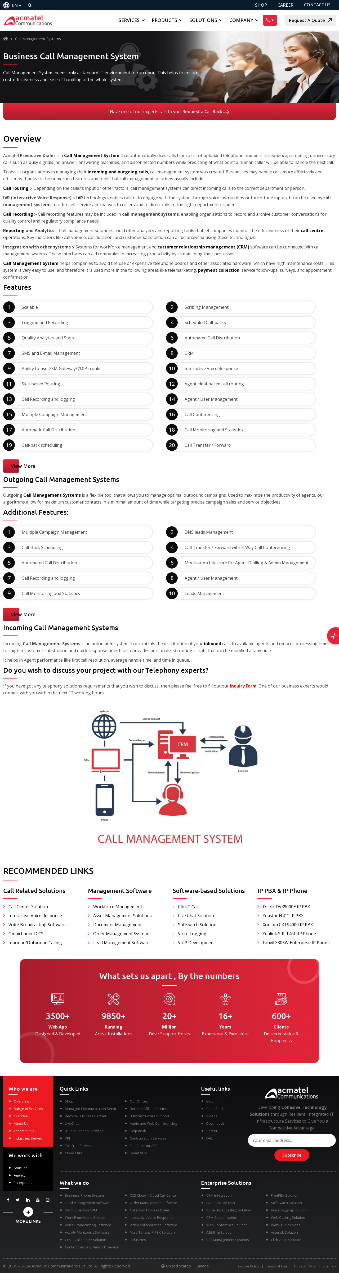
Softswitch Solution (197, 925)
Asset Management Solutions (122, 916)
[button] (28, 1212)
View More (23, 466)
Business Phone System (84, 1195)
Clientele (21, 1116)
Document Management (117, 925)
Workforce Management (117, 907)
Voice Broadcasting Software (37, 925)
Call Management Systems (227, 1239)
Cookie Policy (246, 1266)
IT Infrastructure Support (149, 1116)
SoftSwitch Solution (286, 1202)
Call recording (18, 214)
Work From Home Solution (85, 1217)
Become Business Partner (85, 1116)
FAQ (209, 1138)
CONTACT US (317, 5)
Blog (209, 1101)
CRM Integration (219, 1195)
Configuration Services (148, 1138)
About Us (21, 1123)
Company (241, 20)
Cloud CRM (73, 1153)
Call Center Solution (28, 907)
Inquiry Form (243, 686)
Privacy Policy (304, 1266)
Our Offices (139, 1101)
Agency (19, 1175)
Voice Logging (192, 934)
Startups (21, 1167)
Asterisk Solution (284, 1232)
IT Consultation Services (84, 1130)
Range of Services (28, 1108)
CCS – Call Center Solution (85, 1239)
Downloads (215, 1123)
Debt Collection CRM (81, 1210)
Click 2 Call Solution (286, 1239)
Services (129, 20)
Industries (138, 1239)
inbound (212, 644)
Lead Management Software (121, 942)
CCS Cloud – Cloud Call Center (153, 1195)
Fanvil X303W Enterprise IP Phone (296, 942)
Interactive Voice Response (35, 916)
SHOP (260, 5)
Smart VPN (138, 1153)
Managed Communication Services (93, 1108)
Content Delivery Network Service (92, 1247)
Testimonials (24, 1130)
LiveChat (72, 1123)
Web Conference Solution (227, 1225)
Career (211, 1130)
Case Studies (217, 1108)
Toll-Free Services (79, 1145)
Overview (21, 1101)
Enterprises (23, 1182)
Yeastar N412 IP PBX (283, 916)
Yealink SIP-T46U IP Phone (289, 934)
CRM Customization (221, 1217)
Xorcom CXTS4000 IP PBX (288, 925)
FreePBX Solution (284, 1195)
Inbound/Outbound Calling (35, 942)
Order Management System (120, 934)
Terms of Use (275, 1266)
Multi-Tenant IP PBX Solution (152, 1232)
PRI (67, 1138)
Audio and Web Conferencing (153, 1123)
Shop (69, 1101)
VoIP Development (196, 942)
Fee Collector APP (144, 1145)
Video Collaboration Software (153, 1225)
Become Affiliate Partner (149, 1108)
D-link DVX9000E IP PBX (286, 907)
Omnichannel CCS (25, 934)
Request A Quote (310, 20)
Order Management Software (153, 1202)
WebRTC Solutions (285, 1225)
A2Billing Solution (220, 1232)
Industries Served (28, 1138)
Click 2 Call (188, 907)
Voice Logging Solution (289, 1210)
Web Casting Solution (288, 1217)
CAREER (285, 5)
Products (164, 20)
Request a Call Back (205, 111)
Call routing (16, 188)
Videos (211, 1116)
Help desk (138, 1130)
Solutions (203, 20)
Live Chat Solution (196, 916)
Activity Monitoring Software (87, 1232)
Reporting (14, 230)
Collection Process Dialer (150, 1210)
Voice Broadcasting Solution (228, 1210)
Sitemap (329, 1266)
